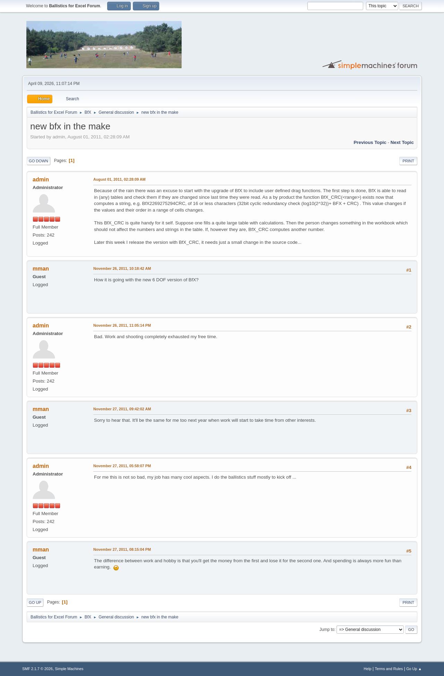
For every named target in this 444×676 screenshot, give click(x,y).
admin (41, 179)
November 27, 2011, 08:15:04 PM (122, 549)
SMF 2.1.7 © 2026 (37, 669)
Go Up (35, 602)
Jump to (326, 629)
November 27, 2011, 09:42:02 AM (122, 409)
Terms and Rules (389, 669)
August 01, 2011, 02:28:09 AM (119, 179)
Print (408, 161)
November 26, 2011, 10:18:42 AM (122, 268)
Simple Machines (69, 669)
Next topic (402, 142)
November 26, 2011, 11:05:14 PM (122, 325)
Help (368, 669)
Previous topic (369, 142)
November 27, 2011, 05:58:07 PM (122, 466)
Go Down (38, 161)
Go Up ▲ (414, 669)
